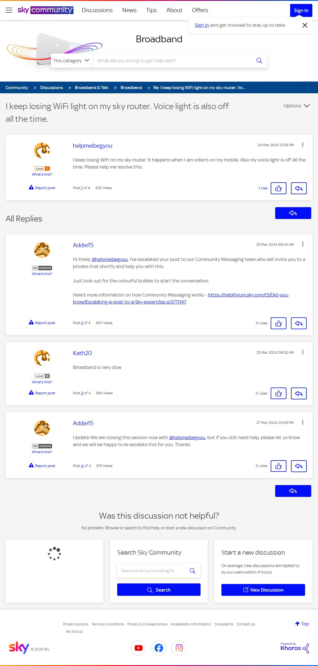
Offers (200, 10)
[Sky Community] (46, 10)
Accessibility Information (190, 624)
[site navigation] (9, 10)
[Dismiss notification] (305, 25)
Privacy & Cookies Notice (147, 624)
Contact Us (246, 624)
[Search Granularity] (72, 61)
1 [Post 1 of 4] (82, 188)
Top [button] (305, 624)
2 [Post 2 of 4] (82, 323)
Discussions (97, 10)
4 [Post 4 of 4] (82, 466)
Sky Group (74, 631)
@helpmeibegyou (110, 259)
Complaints (223, 624)
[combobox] (171, 61)
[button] (303, 145)
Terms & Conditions (108, 624)
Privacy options (75, 624)
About (174, 10)
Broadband (159, 39)
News (129, 10)
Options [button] (292, 106)
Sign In (301, 10)
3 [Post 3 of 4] (82, 393)
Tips (151, 10)
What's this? (42, 174)
